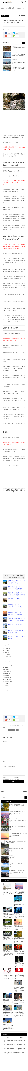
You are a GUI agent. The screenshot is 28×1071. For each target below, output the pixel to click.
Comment (5, 741)
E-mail (4, 766)
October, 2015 (5, 679)
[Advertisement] (14, 82)
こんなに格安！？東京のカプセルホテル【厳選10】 (14, 1037)
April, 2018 (5, 652)
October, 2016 (5, 663)
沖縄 (17, 729)
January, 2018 (5, 656)
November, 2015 (6, 677)
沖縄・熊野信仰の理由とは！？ (16, 599)
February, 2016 (6, 671)
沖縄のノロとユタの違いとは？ (16, 624)
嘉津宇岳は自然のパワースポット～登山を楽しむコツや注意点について (16, 607)
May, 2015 (5, 690)
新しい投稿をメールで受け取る (11, 779)
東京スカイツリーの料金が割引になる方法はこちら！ (20, 965)
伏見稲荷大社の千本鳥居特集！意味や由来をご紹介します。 (19, 953)
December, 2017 (6, 658)
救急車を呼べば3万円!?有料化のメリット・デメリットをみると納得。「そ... (8, 916)
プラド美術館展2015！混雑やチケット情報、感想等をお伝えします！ (19, 1002)
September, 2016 (6, 665)
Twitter (16, 33)
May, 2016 (5, 667)
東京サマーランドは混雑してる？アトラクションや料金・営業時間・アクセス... (18, 69)
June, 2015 (5, 687)
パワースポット (4, 15)
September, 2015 (6, 681)
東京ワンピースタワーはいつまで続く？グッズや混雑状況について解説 (18, 62)
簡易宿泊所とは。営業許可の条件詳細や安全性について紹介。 (8, 1014)
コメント (5, 727)
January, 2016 (5, 673)
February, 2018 (6, 654)
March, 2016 (5, 669)
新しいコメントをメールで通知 (11, 777)
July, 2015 (5, 685)
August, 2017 (5, 661)
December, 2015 (6, 675)
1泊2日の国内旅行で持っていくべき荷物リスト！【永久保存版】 (19, 928)
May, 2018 (5, 650)
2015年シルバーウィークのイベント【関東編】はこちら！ (19, 916)
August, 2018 (5, 648)
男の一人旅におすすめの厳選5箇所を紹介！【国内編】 (19, 904)
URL (4, 772)
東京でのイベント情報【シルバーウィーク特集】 (19, 977)
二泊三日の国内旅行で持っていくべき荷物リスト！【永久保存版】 (20, 892)
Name (4, 761)
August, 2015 (5, 683)
